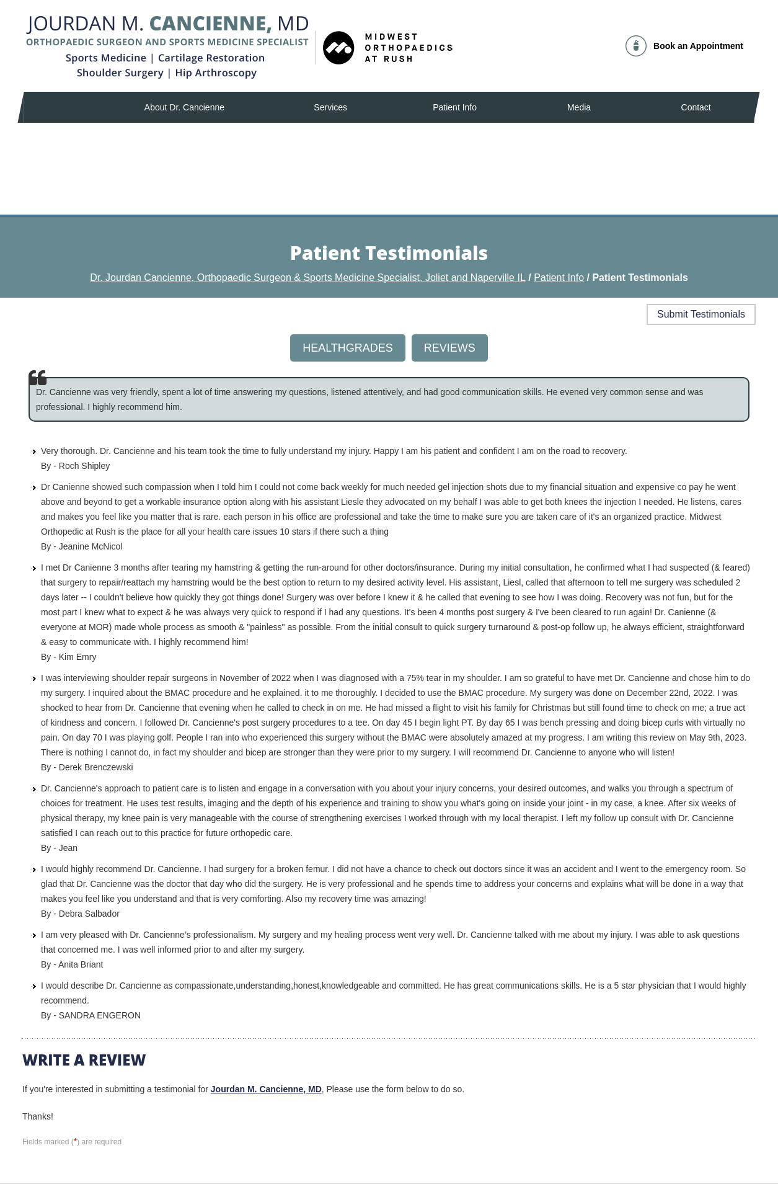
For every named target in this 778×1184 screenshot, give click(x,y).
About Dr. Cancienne (184, 107)
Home (60, 107)
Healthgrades (348, 348)
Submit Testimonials (701, 314)
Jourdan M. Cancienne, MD (266, 1089)
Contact (696, 107)
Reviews (449, 348)
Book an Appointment (698, 46)
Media (579, 107)
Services (330, 107)
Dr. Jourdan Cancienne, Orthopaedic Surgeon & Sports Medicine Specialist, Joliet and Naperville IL (308, 277)
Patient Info (455, 107)
